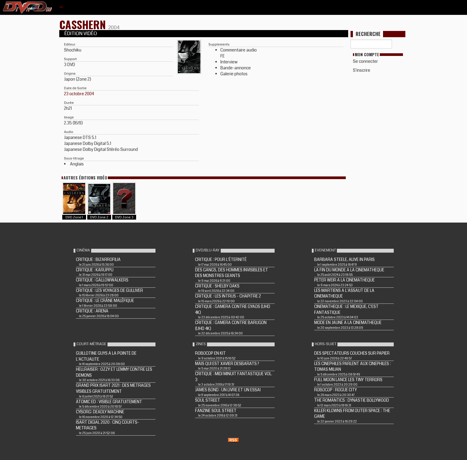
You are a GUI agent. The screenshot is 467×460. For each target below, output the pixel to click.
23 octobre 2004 (79, 94)
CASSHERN (83, 24)
